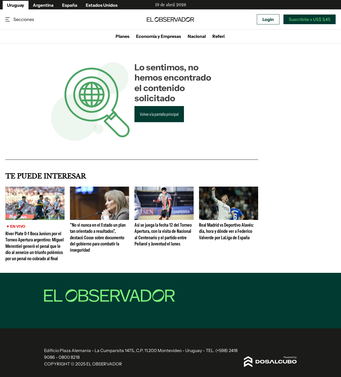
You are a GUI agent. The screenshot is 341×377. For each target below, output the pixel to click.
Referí (218, 36)
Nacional (197, 36)
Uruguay (15, 5)
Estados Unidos (102, 5)
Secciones (8, 19)
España (69, 5)
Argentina (43, 5)
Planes (122, 36)
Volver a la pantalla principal (159, 114)
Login (268, 19)
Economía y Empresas (158, 36)
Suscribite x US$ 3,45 (309, 19)
